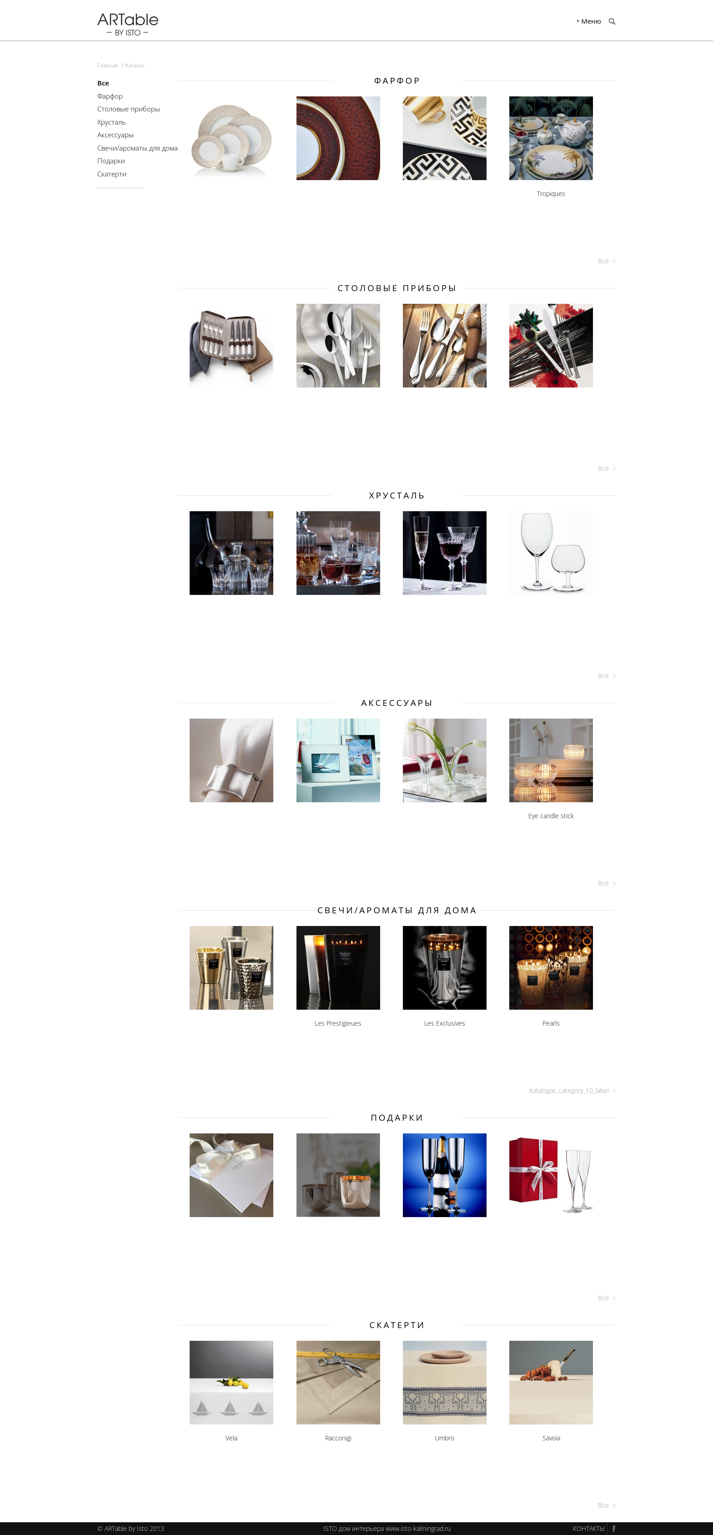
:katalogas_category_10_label (568, 1090)
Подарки (111, 160)
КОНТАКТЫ (589, 1528)
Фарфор (110, 96)
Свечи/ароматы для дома (137, 147)
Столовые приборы (128, 108)
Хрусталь (111, 121)
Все (603, 261)
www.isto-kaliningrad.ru (418, 1528)
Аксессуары (115, 134)
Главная (107, 65)
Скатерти (111, 173)
